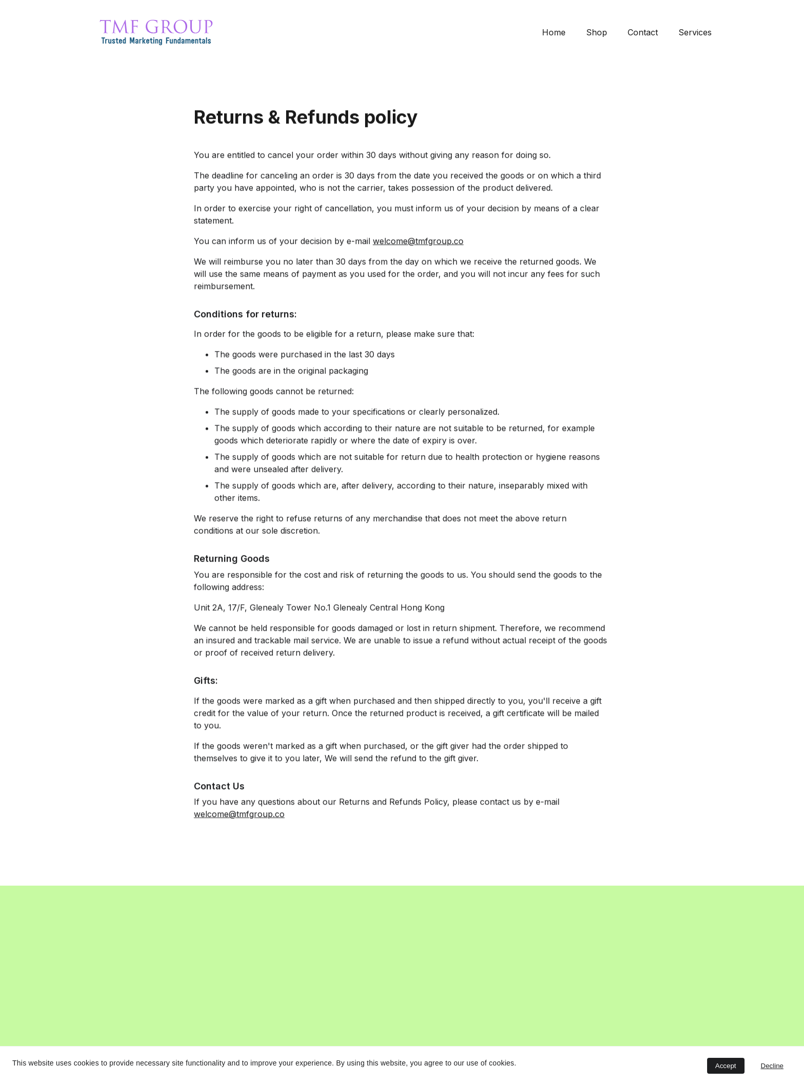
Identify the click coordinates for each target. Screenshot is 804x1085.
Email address (115, 962)
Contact (643, 32)
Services (695, 32)
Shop (596, 32)
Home (554, 32)
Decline (772, 1066)
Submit (122, 1014)
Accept (725, 1066)
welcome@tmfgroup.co (418, 256)
